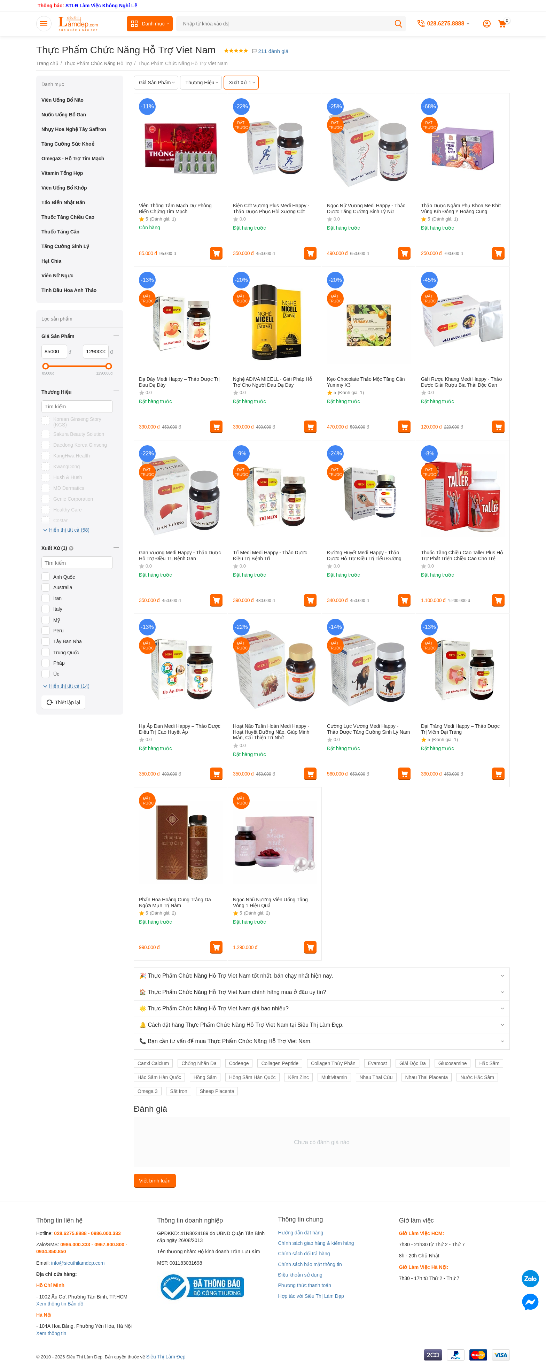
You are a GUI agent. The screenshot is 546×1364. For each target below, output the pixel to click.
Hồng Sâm (205, 1077)
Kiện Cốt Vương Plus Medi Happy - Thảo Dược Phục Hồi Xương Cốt (271, 208)
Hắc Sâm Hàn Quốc (159, 1077)
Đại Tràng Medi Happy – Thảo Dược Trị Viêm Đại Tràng (460, 729)
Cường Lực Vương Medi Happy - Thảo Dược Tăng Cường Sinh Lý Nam (368, 729)
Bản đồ (75, 1304)
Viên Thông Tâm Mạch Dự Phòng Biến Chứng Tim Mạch (175, 208)
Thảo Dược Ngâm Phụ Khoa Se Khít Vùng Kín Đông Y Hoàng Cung (461, 208)
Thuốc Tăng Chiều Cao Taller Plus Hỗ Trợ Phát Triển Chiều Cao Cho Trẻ (462, 555)
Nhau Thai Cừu (376, 1077)
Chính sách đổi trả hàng (304, 1253)
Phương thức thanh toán (304, 1285)
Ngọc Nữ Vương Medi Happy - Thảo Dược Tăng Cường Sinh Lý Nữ (366, 208)
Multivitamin (334, 1077)
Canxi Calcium (153, 1063)
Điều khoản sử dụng (300, 1275)
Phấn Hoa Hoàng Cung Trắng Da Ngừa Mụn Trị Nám (175, 902)
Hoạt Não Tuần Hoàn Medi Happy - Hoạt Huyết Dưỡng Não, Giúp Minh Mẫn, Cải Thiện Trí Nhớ (271, 732)
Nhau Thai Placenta (426, 1077)
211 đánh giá (269, 51)
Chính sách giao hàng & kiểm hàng (316, 1243)
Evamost (377, 1063)
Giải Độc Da (412, 1063)
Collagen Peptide (279, 1063)
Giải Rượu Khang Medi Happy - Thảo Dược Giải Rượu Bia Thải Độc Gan (461, 382)
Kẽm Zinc (298, 1077)
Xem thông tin (51, 1304)
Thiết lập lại (63, 702)
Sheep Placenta (217, 1091)
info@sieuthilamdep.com (78, 1263)
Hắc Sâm (489, 1063)
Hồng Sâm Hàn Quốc (252, 1077)
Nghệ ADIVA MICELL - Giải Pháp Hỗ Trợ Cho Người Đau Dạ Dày (272, 382)
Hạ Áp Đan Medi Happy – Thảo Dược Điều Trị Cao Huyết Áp (179, 729)
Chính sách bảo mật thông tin (310, 1264)
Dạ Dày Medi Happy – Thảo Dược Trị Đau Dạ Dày (179, 382)
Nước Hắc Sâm (477, 1077)
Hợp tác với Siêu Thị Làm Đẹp (311, 1296)
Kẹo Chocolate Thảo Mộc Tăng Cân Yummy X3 (366, 382)
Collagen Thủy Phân (333, 1063)
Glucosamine (452, 1063)
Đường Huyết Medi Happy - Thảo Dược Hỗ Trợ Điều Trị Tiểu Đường (364, 555)
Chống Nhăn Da (199, 1063)
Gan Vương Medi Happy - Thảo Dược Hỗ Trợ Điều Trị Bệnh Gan (180, 555)
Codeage (239, 1063)
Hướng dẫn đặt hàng (300, 1232)
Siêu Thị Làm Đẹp (166, 1356)
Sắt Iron (178, 1091)
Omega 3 (148, 1091)
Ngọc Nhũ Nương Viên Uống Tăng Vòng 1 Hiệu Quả (270, 902)
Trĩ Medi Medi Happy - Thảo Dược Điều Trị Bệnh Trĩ (270, 555)
